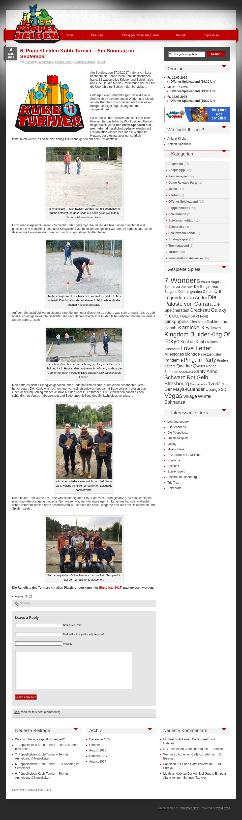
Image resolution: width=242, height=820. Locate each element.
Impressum (211, 35)
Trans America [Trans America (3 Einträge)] (198, 384)
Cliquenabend (176, 427)
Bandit (167, 771)
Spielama (173, 460)
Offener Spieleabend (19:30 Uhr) (193, 81)
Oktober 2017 (98, 763)
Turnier (101, 61)
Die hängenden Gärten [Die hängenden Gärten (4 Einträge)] (195, 292)
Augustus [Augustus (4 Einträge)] (218, 282)
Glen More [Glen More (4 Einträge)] (198, 322)
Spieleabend (177, 214)
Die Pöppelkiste (177, 432)
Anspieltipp (176, 170)
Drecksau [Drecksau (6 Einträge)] (200, 310)
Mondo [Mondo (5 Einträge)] (191, 354)
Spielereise (176, 227)
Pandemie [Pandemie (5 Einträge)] (173, 360)
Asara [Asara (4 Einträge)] (205, 282)
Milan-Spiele (175, 449)
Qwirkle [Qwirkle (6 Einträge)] (184, 365)
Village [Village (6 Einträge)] (190, 396)
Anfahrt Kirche (177, 138)
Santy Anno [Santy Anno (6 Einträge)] (205, 371)
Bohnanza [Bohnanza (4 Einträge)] (172, 287)
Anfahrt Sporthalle (179, 144)
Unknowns (174, 488)
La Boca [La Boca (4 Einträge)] (211, 342)
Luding (171, 444)
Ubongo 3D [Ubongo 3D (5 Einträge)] (215, 389)
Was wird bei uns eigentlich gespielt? (40, 747)
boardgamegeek (178, 421)
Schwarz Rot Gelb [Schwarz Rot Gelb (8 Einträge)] (186, 377)
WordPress (223, 815)
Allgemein (175, 164)
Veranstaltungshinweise (185, 258)
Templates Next (189, 815)
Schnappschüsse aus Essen (140, 35)
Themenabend (178, 245)
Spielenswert (176, 471)
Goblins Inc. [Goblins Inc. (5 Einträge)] (217, 321)
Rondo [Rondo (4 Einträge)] (211, 366)
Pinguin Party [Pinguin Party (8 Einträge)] (200, 360)
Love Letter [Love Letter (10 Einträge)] (195, 348)
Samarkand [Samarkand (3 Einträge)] (186, 371)
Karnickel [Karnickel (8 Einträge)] (189, 327)
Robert (29, 61)
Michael (168, 747)
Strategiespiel (178, 239)
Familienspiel (46, 61)
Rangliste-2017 (111, 587)
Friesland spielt (177, 438)
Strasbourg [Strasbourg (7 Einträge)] (176, 383)
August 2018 (97, 758)
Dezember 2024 (100, 747)
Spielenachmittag (84, 61)
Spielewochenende (182, 233)
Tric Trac (173, 482)
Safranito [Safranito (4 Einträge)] (171, 372)
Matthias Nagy (173, 781)
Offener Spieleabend (183, 201)
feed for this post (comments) (37, 720)
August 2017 (97, 769)
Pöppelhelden (63, 61)
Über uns (97, 35)
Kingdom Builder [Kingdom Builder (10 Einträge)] (186, 334)
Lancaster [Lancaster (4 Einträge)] (171, 349)
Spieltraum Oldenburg (182, 477)
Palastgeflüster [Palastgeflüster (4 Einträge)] (209, 354)
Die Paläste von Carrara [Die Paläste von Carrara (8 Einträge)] (190, 300)
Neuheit (173, 195)
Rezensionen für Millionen (184, 455)
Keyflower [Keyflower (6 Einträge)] (211, 327)
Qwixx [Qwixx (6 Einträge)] (199, 365)
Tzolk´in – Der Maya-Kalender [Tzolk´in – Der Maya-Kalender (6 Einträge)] (196, 386)
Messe (173, 189)
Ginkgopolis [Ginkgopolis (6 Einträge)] (176, 321)
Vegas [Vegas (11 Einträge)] (173, 395)
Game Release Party (182, 182)
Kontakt (181, 35)
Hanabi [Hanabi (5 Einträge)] (170, 328)
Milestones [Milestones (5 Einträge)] (174, 354)
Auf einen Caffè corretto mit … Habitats (197, 756)
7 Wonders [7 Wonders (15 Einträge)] (182, 280)
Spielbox (173, 466)
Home (70, 35)
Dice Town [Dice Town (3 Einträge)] (187, 286)
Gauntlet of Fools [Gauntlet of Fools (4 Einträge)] (195, 316)
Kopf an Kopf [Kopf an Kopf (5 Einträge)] (192, 341)
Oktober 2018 (98, 752)
